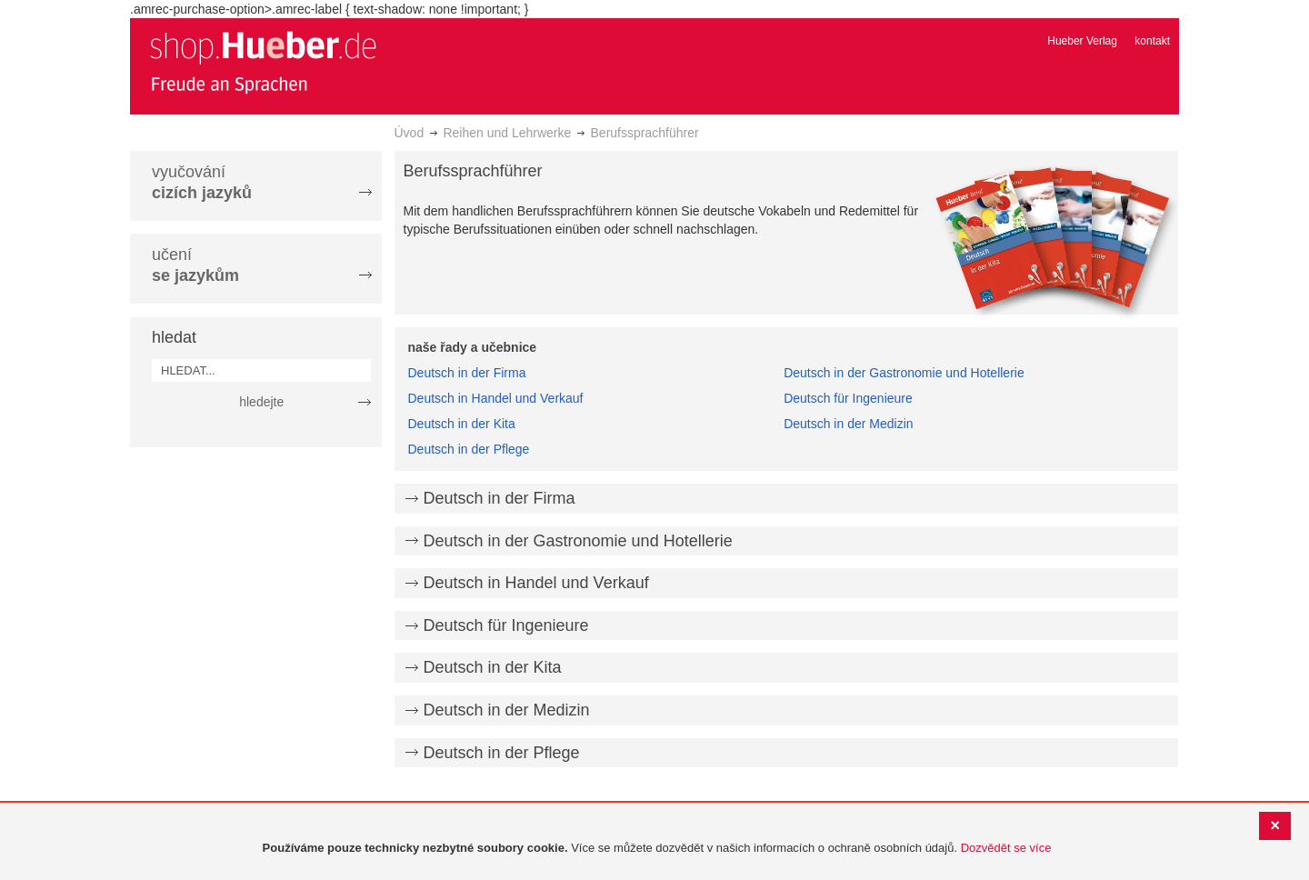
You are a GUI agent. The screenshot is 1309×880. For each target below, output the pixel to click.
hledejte (261, 402)
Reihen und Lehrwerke (507, 132)
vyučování (202, 182)
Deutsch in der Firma (467, 372)
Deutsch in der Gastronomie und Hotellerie (904, 372)
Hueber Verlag (1082, 41)
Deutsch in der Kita (461, 423)
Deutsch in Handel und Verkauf (496, 398)
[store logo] (263, 61)
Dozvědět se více (1006, 848)
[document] (657, 848)
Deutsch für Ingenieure (848, 398)
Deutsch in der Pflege (469, 449)
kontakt (1152, 41)
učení (195, 265)
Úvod (410, 132)
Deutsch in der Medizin (848, 423)
